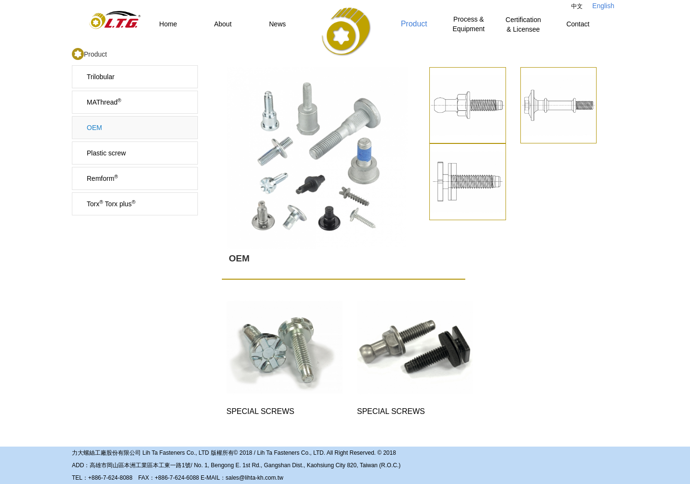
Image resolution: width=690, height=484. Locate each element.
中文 (577, 6)
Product (414, 24)
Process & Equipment (469, 24)
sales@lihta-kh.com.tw (254, 477)
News (277, 24)
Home (168, 24)
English (603, 6)
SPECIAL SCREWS (285, 352)
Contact (577, 24)
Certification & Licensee (523, 24)
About (223, 24)
